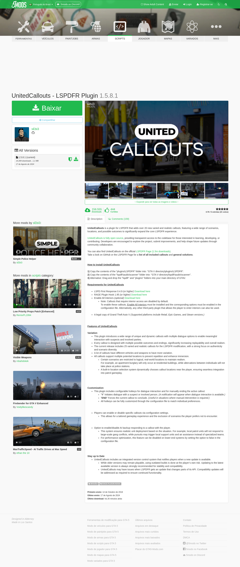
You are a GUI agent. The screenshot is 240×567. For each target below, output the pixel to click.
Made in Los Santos (22, 522)
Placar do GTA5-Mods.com (149, 549)
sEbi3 (35, 129)
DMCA (186, 537)
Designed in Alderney (23, 519)
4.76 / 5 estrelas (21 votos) (217, 212)
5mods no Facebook (195, 549)
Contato (187, 520)
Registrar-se (205, 4)
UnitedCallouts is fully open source (105, 238)
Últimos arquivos (143, 520)
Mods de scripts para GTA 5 (101, 543)
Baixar (47, 108)
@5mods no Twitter (194, 543)
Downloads (97, 212)
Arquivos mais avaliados (147, 543)
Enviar (173, 4)
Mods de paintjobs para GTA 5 (103, 531)
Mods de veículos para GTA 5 (102, 526)
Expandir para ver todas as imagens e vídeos (156, 202)
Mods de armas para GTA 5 (101, 537)
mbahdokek (22, 361)
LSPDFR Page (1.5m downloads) (153, 251)
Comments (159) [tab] (118, 219)
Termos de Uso (191, 531)
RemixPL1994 (23, 315)
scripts (36, 275)
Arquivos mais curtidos (147, 531)
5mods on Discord (194, 555)
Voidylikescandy (24, 407)
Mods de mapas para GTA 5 (101, 555)
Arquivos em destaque (146, 526)
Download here (142, 291)
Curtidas (114, 212)
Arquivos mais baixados (147, 537)
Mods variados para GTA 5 (101, 561)
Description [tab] (95, 219)
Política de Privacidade (195, 526)
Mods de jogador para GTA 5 (102, 549)
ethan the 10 (23, 453)
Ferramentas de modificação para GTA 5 (108, 520)
